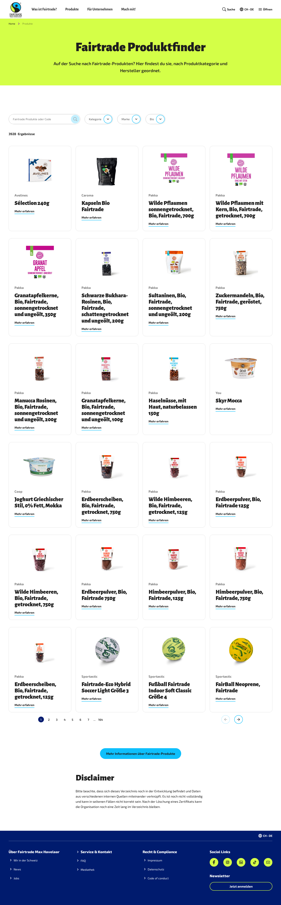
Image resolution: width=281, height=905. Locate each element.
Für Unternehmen (100, 9)
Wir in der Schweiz (26, 860)
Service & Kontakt (96, 852)
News (17, 869)
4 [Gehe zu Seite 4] (65, 719)
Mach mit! (128, 9)
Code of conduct (158, 878)
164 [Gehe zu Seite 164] (84, 719)
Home (12, 23)
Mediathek (87, 869)
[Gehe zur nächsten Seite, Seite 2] (238, 719)
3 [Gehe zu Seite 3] (57, 719)
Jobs (16, 878)
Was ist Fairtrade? (44, 9)
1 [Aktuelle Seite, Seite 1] (41, 719)
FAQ (83, 860)
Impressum (155, 860)
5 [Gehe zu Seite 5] (72, 719)
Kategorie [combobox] (95, 119)
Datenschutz (156, 869)
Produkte (72, 9)
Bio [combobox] (152, 119)
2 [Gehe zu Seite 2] (49, 719)
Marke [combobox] (126, 119)
